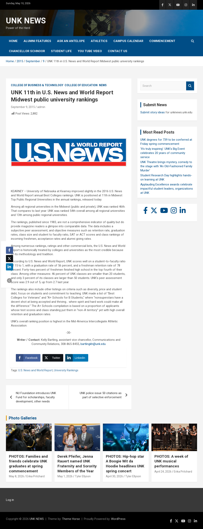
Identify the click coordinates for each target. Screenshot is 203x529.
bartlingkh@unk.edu (93, 344)
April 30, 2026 (114, 476)
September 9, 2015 (23, 107)
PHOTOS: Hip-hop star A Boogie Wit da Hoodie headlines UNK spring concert (125, 463)
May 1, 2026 (65, 476)
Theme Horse (71, 519)
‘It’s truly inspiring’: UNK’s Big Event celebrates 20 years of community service (162, 153)
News (103, 85)
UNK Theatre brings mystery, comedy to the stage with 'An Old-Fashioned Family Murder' (166, 166)
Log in (10, 500)
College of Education (81, 85)
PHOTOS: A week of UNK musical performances (171, 461)
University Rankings (66, 370)
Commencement (162, 41)
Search (190, 85)
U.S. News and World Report (35, 370)
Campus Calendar (128, 41)
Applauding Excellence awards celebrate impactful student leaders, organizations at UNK (166, 189)
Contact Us (117, 51)
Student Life (61, 51)
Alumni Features (37, 41)
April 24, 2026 (162, 471)
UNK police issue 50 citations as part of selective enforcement (101, 395)
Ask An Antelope (71, 41)
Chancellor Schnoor (27, 51)
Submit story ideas (152, 112)
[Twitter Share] (52, 358)
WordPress (118, 519)
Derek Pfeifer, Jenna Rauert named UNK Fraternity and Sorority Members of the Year (77, 463)
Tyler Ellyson (83, 476)
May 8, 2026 (16, 476)
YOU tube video (90, 51)
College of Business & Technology (37, 85)
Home (13, 41)
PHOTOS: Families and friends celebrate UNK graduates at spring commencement (28, 463)
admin (41, 107)
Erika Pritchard (35, 476)
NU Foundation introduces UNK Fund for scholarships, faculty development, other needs (36, 397)
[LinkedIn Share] (76, 358)
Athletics (99, 41)
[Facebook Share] (28, 358)
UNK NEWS (26, 20)
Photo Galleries (23, 418)
